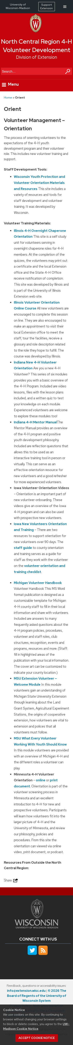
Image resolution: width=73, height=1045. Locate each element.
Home (8, 97)
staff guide (23, 548)
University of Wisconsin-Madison (18, 6)
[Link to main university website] (36, 927)
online (40, 780)
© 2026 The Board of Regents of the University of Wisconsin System (36, 996)
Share (11, 880)
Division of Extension (36, 57)
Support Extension (46, 6)
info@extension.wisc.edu (26, 991)
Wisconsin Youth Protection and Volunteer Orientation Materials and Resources (39, 182)
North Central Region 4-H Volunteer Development (36, 45)
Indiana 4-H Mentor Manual (35, 422)
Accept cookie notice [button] (36, 1038)
